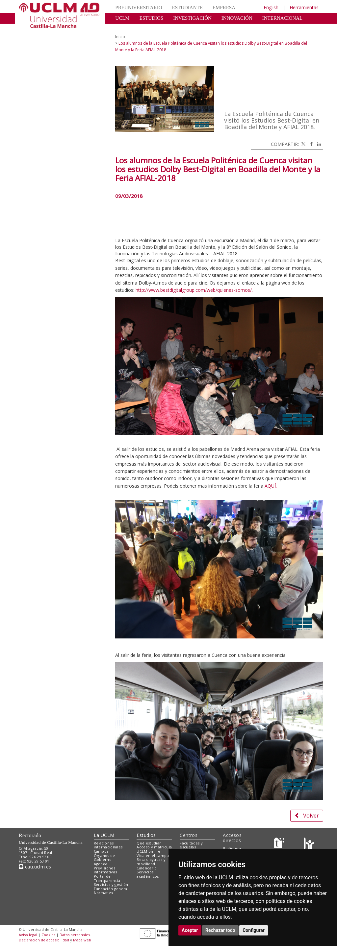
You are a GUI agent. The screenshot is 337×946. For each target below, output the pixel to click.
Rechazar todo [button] (220, 930)
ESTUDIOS (152, 18)
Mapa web (82, 939)
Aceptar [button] (190, 930)
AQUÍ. (271, 486)
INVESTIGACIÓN (192, 18)
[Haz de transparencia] (280, 844)
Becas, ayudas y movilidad (151, 861)
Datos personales (75, 934)
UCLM (122, 18)
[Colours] (309, 844)
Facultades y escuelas (191, 845)
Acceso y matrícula (154, 846)
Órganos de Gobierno (104, 857)
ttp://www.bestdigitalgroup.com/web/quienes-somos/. (195, 290)
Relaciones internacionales (108, 845)
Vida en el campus (154, 855)
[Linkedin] (317, 144)
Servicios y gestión (111, 884)
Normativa (103, 892)
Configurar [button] (254, 930)
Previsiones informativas (105, 870)
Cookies (48, 934)
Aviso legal (28, 934)
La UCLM (104, 835)
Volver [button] (307, 815)
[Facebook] (310, 144)
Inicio (120, 36)
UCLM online (148, 851)
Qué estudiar (149, 843)
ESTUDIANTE (187, 7)
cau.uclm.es (35, 867)
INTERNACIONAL (282, 18)
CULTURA (126, 28)
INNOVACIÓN (236, 18)
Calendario (147, 867)
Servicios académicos (148, 874)
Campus (101, 851)
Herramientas (304, 7)
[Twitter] (302, 144)
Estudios (146, 835)
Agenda (101, 863)
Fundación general (111, 888)
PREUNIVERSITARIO (138, 7)
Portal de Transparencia (107, 878)
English (271, 7)
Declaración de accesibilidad (44, 939)
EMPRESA (224, 7)
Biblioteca (232, 848)
